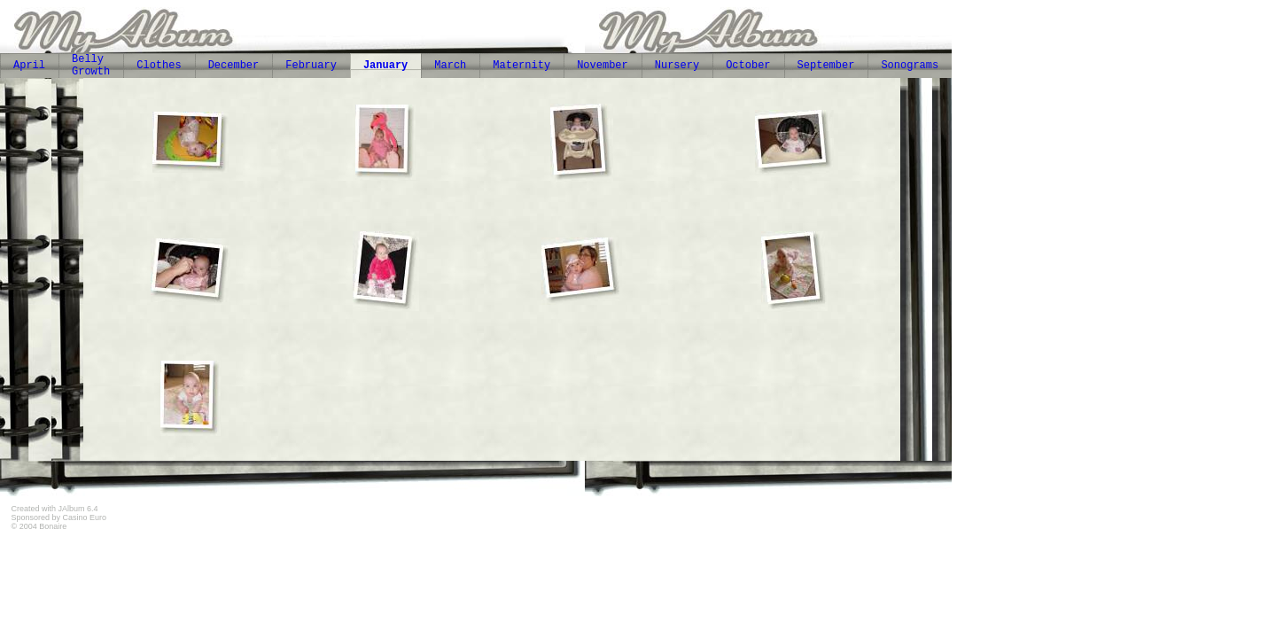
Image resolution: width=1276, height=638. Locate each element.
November (602, 65)
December (234, 65)
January (385, 65)
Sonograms (909, 65)
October (748, 65)
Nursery (677, 65)
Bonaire (52, 526)
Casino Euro (85, 517)
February (311, 65)
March (450, 65)
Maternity (521, 65)
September (826, 65)
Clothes (158, 65)
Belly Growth (91, 65)
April (29, 65)
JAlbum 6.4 (78, 508)
